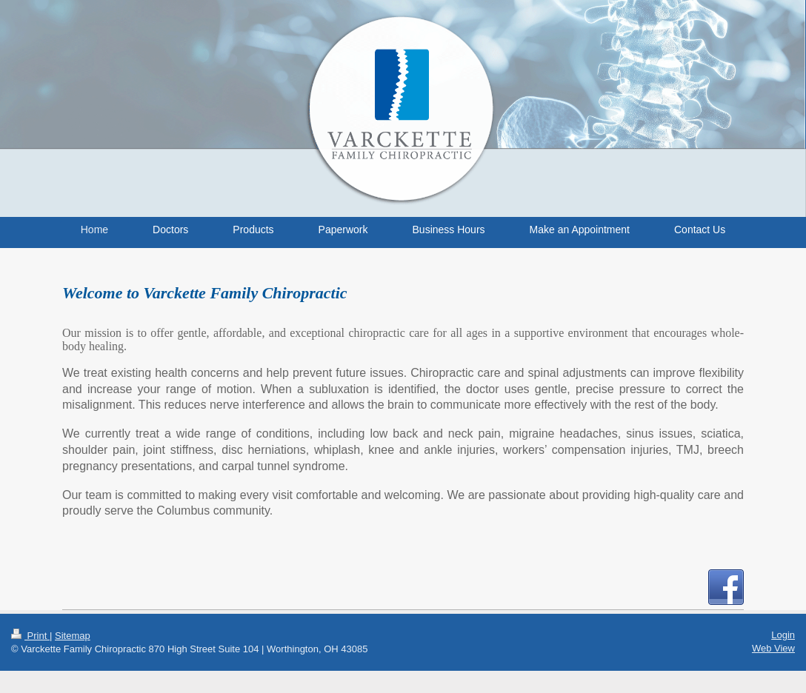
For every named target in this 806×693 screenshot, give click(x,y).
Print (30, 635)
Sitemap (72, 635)
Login (783, 634)
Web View (773, 648)
